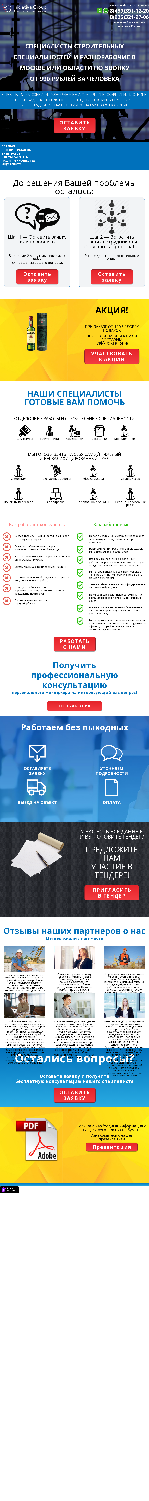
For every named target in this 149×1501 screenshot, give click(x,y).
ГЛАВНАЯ (8, 146)
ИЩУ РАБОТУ (11, 164)
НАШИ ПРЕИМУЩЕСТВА (18, 161)
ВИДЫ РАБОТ (11, 153)
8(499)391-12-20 (129, 10)
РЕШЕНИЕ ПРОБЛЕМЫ (17, 150)
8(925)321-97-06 (129, 16)
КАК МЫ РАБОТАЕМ (15, 157)
